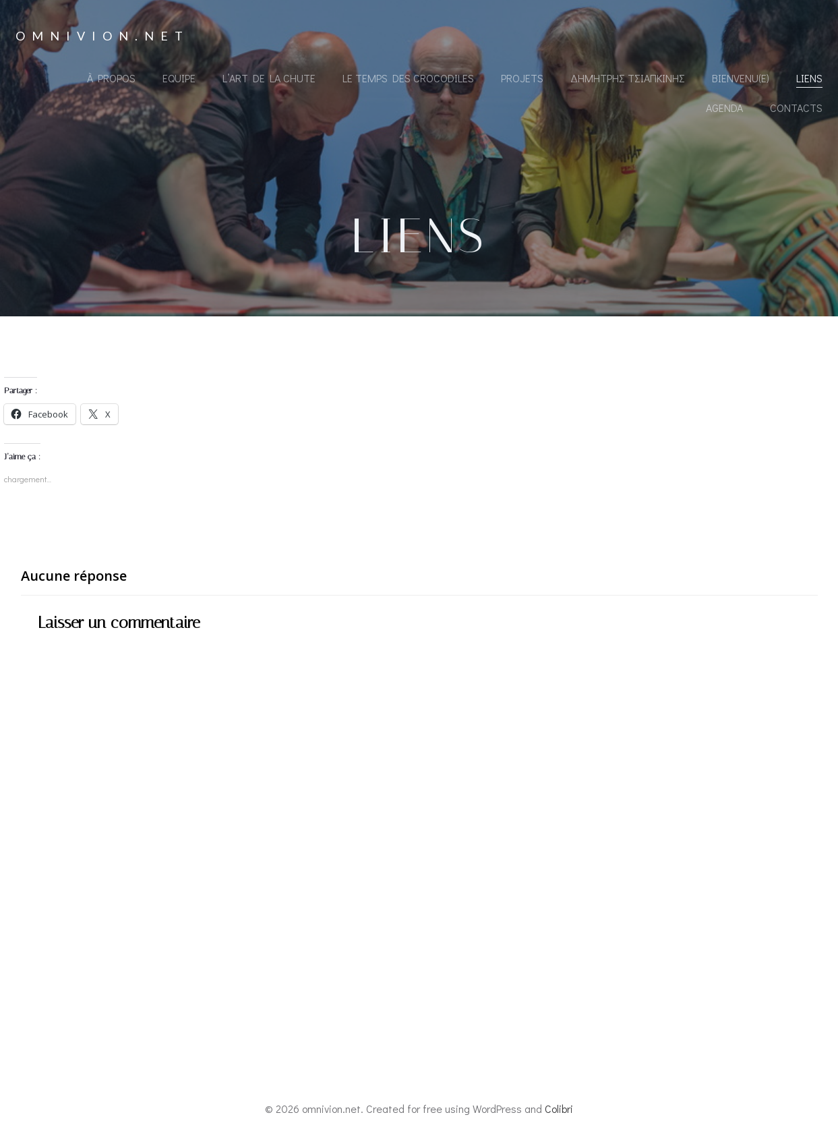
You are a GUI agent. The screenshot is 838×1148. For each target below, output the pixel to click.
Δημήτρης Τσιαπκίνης (627, 78)
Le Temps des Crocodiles (408, 78)
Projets (522, 78)
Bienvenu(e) (740, 78)
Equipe (179, 78)
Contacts (796, 108)
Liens (809, 78)
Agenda (724, 108)
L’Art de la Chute (269, 78)
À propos (111, 78)
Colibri (559, 1108)
